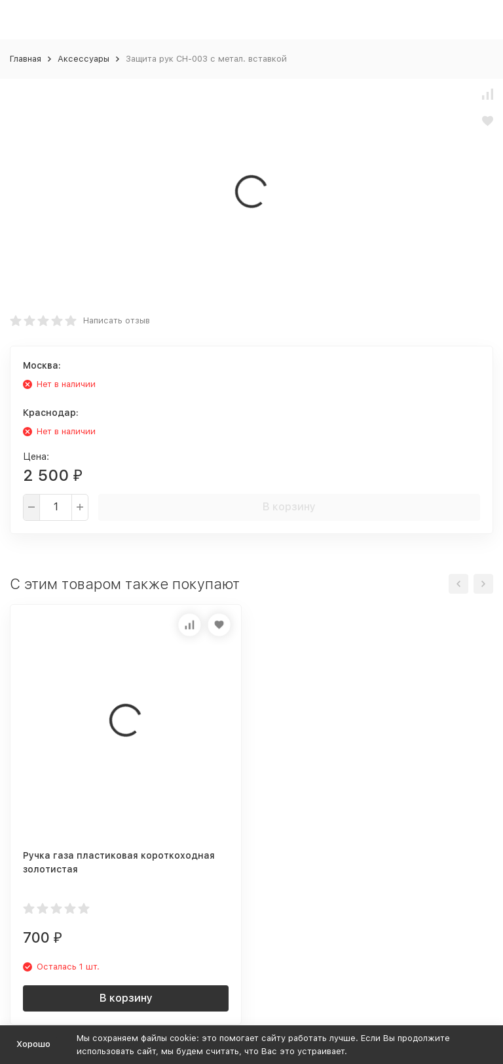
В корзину (289, 507)
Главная (25, 59)
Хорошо (33, 1044)
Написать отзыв (116, 320)
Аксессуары (83, 59)
